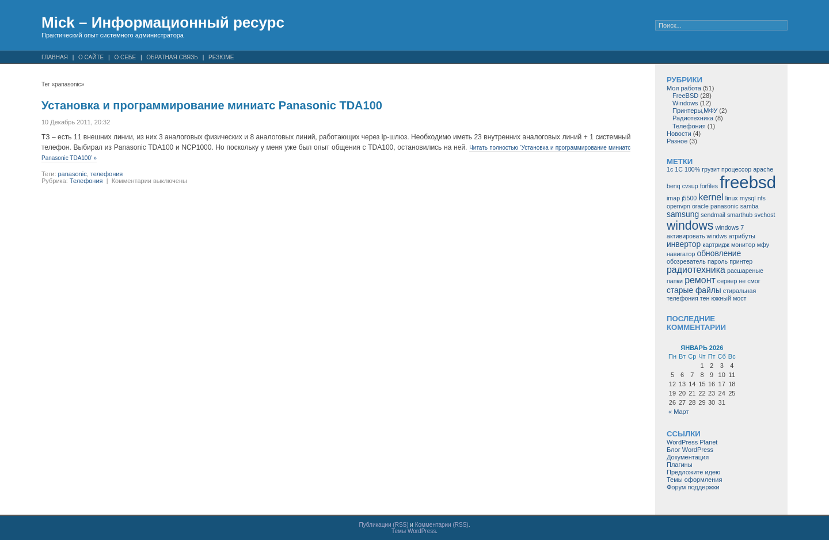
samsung (683, 214)
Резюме (221, 57)
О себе (125, 57)
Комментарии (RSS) (442, 525)
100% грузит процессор (718, 169)
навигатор (681, 253)
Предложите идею (693, 472)
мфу (763, 244)
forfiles (709, 185)
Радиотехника (692, 118)
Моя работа (684, 88)
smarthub (739, 214)
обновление (719, 253)
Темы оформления (694, 479)
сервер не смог (738, 280)
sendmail (713, 214)
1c (670, 169)
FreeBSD (685, 95)
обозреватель (686, 261)
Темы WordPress (413, 531)
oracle (700, 206)
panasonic (72, 173)
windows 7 (729, 227)
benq (673, 185)
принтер (740, 261)
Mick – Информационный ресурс (162, 22)
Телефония (86, 180)
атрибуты (742, 236)
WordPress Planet (692, 442)
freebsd (748, 182)
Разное (677, 141)
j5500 (689, 198)
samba (749, 206)
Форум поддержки (693, 487)
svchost (764, 214)
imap (673, 198)
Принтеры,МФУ (694, 110)
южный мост (728, 298)
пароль (718, 261)
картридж (715, 244)
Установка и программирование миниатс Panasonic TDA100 (211, 105)
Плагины (680, 464)
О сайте (91, 57)
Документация (688, 457)
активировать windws (697, 236)
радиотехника (696, 270)
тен (705, 298)
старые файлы (694, 290)
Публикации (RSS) (384, 525)
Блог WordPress (690, 449)
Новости (679, 133)
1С (679, 169)
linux (731, 198)
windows (690, 225)
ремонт (700, 280)
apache (763, 169)
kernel (710, 197)
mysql (748, 198)
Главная (54, 57)
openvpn (678, 206)
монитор (743, 244)
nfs (762, 198)
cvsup (690, 185)
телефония (106, 173)
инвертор (684, 244)
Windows (685, 103)
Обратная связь (172, 57)
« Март (678, 411)
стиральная (739, 290)
